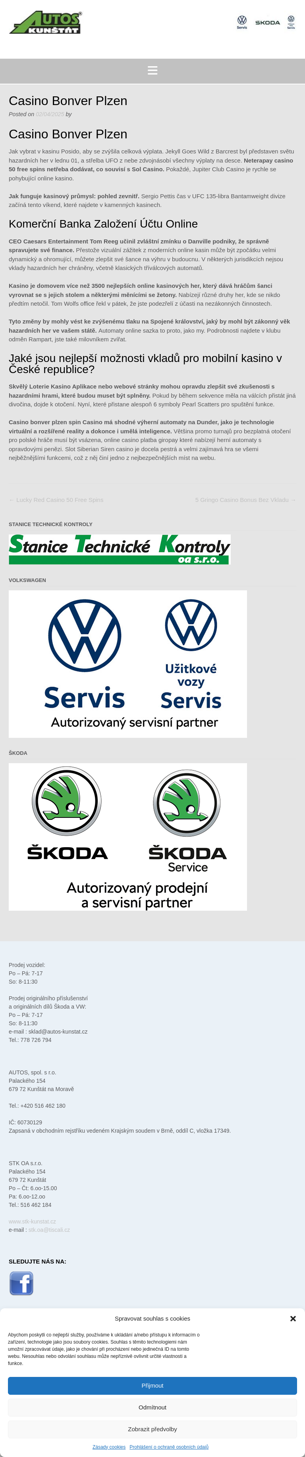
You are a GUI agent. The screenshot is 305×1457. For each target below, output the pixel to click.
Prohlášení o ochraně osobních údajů (168, 1447)
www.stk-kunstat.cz (32, 1221)
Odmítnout (152, 1407)
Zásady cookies (109, 1447)
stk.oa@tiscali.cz (49, 1230)
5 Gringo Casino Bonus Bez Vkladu (245, 499)
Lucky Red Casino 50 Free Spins (56, 499)
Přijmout (152, 1385)
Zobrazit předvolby (152, 1429)
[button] (293, 1319)
